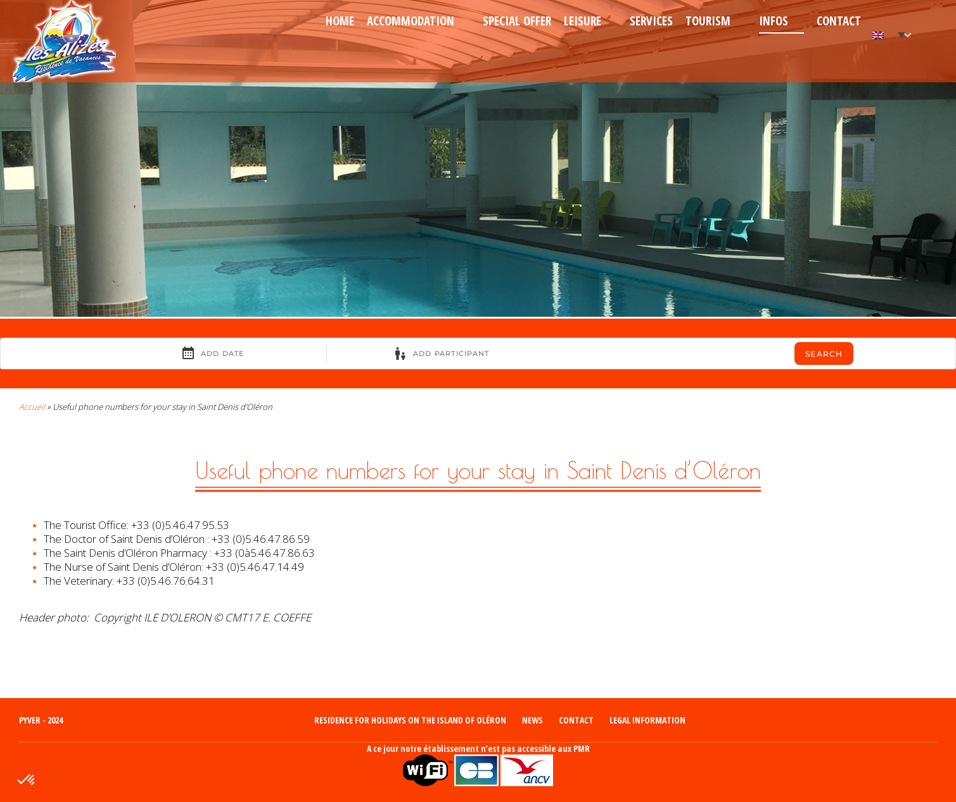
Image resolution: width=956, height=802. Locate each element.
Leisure (582, 21)
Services (651, 21)
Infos (773, 21)
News (532, 720)
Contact (839, 21)
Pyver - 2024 (41, 720)
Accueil (32, 406)
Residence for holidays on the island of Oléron (410, 720)
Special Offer (517, 21)
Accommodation (410, 21)
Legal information (647, 720)
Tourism (707, 21)
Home (340, 21)
